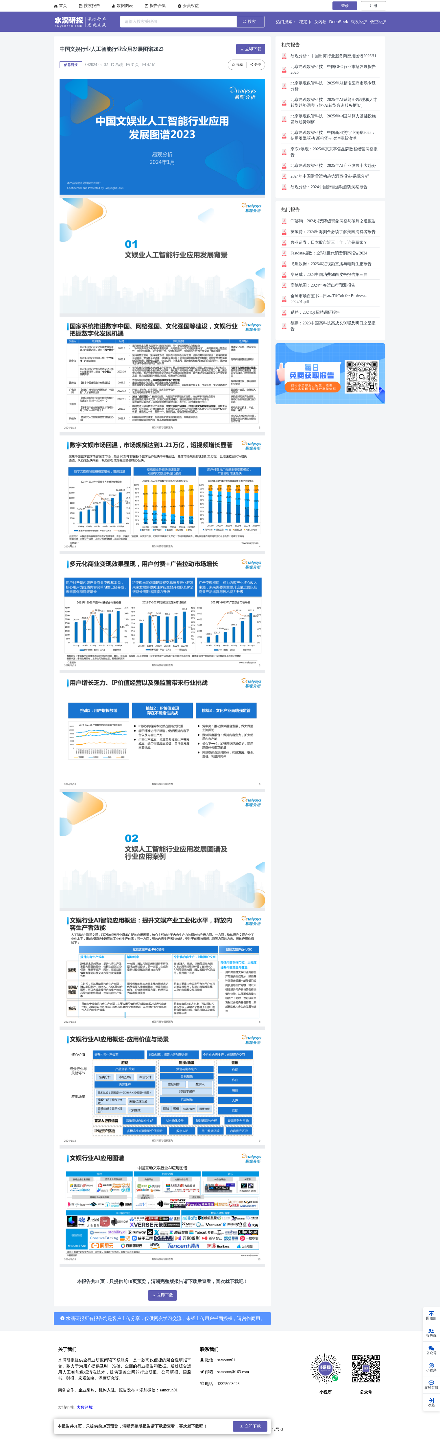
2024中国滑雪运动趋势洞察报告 (329, 187)
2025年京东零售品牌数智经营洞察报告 (334, 152)
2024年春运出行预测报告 (323, 285)
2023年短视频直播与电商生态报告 (331, 264)
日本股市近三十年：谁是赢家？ (329, 242)
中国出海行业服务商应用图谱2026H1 (333, 56)
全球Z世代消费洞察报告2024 (329, 253)
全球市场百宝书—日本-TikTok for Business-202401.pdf (329, 299)
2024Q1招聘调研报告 (315, 312)
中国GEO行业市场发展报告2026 (333, 69)
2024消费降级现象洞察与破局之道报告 (333, 221)
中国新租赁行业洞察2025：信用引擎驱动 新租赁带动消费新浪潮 (333, 135)
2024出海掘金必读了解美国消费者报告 (333, 232)
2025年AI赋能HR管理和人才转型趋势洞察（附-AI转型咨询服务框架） (334, 102)
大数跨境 (85, 1407)
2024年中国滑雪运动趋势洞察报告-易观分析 (330, 176)
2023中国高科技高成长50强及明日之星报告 (333, 326)
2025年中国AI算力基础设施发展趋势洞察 (333, 119)
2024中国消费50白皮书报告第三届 (329, 274)
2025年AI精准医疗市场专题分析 (333, 86)
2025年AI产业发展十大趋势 (333, 165)
